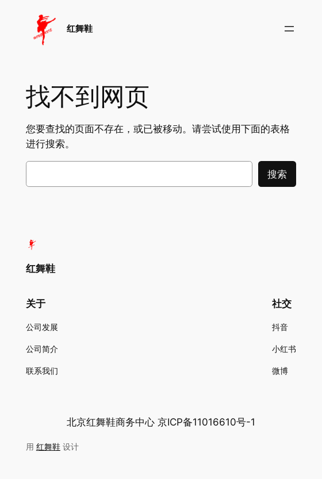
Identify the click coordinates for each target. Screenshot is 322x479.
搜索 (277, 174)
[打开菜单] (289, 29)
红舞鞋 (80, 28)
